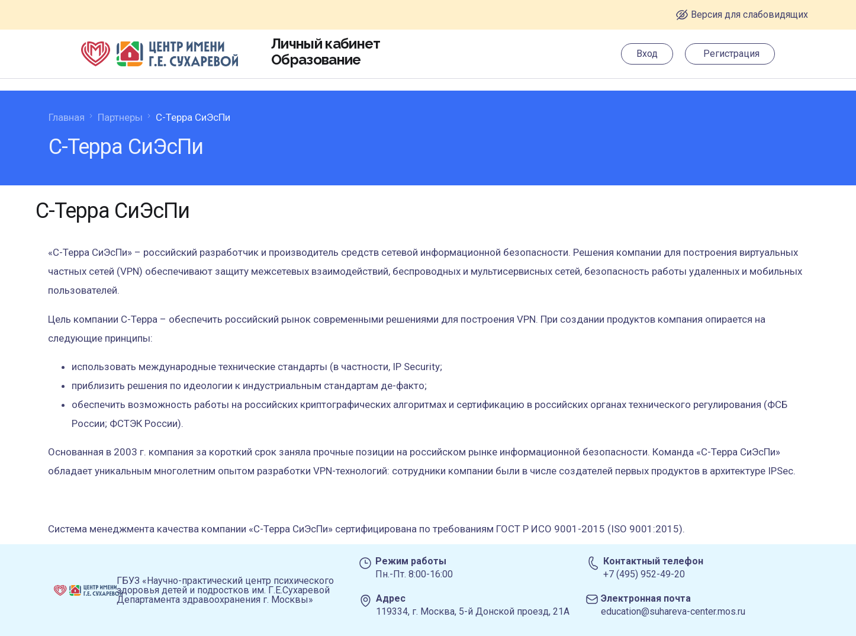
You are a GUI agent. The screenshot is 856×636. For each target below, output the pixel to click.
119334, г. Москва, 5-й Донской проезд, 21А (472, 611)
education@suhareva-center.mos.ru (673, 611)
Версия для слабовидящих (749, 14)
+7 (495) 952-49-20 (644, 574)
